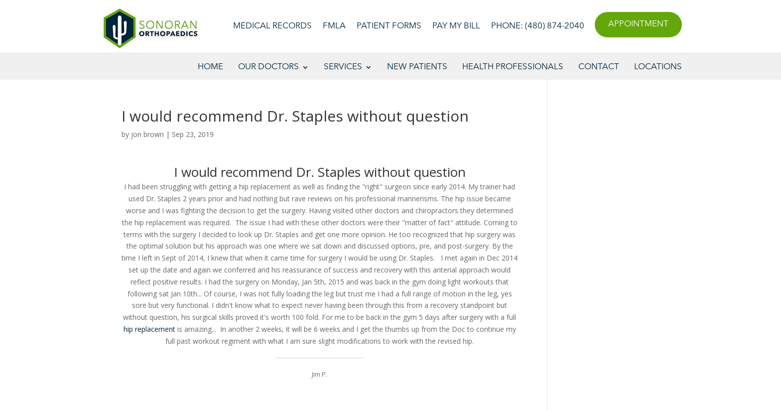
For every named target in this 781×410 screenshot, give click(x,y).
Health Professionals (512, 67)
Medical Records (272, 26)
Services (343, 67)
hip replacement (149, 329)
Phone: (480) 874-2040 (537, 26)
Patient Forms (389, 26)
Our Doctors (268, 67)
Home (210, 67)
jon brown (147, 134)
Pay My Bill (456, 26)
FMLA (334, 26)
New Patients (417, 67)
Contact (598, 67)
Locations (658, 67)
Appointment (638, 24)
